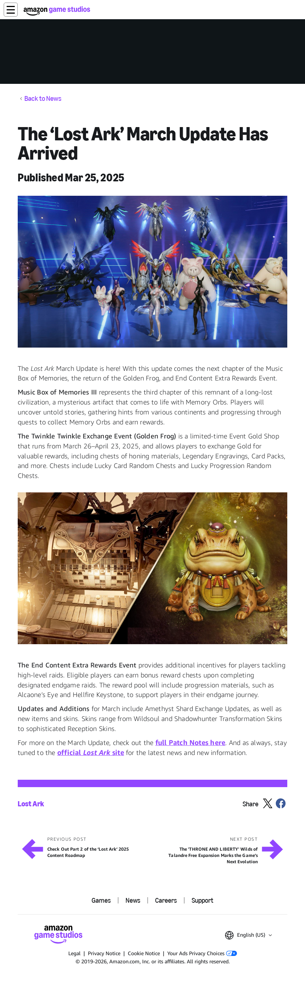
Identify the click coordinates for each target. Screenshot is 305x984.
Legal (74, 953)
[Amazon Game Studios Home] (57, 11)
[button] (11, 10)
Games (101, 900)
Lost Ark (31, 804)
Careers (166, 900)
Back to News (42, 98)
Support (202, 900)
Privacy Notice (104, 953)
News (133, 900)
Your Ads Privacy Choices (202, 953)
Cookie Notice (144, 953)
